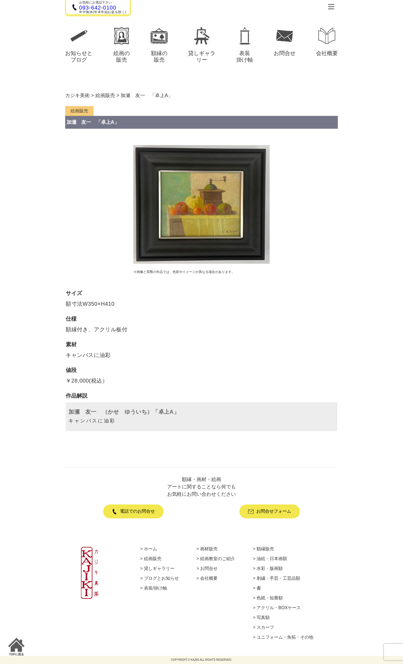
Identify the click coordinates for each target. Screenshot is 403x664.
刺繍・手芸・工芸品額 (278, 578)
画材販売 (209, 549)
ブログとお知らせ (161, 578)
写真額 (263, 617)
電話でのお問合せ (133, 511)
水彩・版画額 (270, 568)
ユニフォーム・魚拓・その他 (285, 637)
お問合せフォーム (269, 511)
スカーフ (265, 627)
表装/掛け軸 (155, 588)
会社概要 (209, 578)
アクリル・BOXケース (279, 608)
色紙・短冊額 (270, 598)
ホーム (150, 549)
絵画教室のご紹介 (217, 559)
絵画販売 (152, 559)
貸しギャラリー (159, 568)
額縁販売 (265, 549)
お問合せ (209, 568)
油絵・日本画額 (272, 559)
